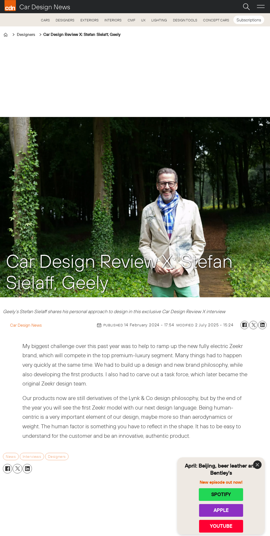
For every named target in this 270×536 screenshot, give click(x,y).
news (11, 456)
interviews (32, 456)
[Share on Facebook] (244, 325)
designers (57, 456)
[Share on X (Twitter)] (253, 325)
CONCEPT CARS (216, 20)
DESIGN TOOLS (185, 20)
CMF (131, 20)
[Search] (246, 6)
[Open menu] (260, 6)
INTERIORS (113, 20)
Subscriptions (249, 19)
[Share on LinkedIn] (262, 325)
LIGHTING (159, 20)
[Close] (257, 464)
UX (143, 20)
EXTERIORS (89, 20)
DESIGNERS (65, 20)
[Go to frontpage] (37, 5)
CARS (45, 20)
